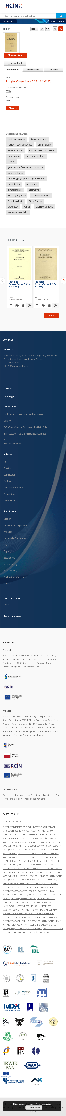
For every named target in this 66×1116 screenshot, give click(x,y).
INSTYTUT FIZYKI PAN (53, 928)
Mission (7, 518)
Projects (8, 531)
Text (8, 100)
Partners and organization (16, 525)
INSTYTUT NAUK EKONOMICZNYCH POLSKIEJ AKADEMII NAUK (30, 917)
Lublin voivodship (44, 206)
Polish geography (17, 195)
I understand (34, 1107)
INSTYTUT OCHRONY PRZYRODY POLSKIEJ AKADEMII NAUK (29, 887)
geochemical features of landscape (25, 167)
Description (9, 494)
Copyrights (9, 551)
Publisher (8, 481)
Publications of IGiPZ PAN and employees (24, 414)
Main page (8, 396)
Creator (7, 468)
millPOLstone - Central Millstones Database (25, 433)
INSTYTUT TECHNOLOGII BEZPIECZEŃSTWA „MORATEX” (29, 932)
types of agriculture (35, 156)
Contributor (9, 474)
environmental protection (42, 150)
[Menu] (62, 2)
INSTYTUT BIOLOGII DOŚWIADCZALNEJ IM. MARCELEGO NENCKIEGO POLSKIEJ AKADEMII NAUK (33, 842)
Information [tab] (33, 69)
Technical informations (15, 538)
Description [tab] (13, 69)
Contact (7, 583)
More (51, 315)
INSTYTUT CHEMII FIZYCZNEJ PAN (33, 857)
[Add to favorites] (10, 305)
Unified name (10, 500)
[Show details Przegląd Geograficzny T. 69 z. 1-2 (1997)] (29, 305)
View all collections (13, 443)
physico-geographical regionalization (26, 178)
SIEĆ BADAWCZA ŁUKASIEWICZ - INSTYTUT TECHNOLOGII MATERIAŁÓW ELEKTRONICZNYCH (27, 906)
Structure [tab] (53, 69)
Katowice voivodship (18, 212)
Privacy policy (10, 570)
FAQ (6, 544)
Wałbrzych (13, 206)
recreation (31, 184)
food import (14, 156)
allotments (34, 189)
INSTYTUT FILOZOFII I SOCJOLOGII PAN (36, 864)
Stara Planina (35, 201)
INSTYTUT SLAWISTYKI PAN (15, 894)
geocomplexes (15, 172)
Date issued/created (13, 487)
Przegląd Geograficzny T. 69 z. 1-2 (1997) (20, 284)
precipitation (14, 184)
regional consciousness (20, 144)
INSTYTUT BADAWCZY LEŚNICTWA (37, 838)
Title (6, 461)
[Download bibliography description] (17, 305)
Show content (15, 55)
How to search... (8, 21)
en (61, 29)
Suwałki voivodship (41, 195)
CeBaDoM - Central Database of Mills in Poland (27, 427)
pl (55, 29)
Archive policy (10, 564)
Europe (11, 161)
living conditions (39, 139)
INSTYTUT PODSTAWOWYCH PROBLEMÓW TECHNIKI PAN (28, 891)
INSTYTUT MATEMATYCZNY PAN (17, 827)
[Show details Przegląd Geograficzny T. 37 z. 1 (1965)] (55, 305)
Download (14, 63)
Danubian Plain (15, 201)
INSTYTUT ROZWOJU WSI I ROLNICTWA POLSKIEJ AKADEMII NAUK (32, 921)
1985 (8, 90)
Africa (27, 206)
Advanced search (57, 21)
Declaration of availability (16, 577)
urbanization (44, 144)
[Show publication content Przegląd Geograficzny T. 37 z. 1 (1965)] (49, 305)
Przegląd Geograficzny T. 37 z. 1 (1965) (46, 284)
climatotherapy (15, 189)
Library (7, 420)
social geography (16, 139)
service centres (15, 150)
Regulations (9, 557)
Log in (7, 604)
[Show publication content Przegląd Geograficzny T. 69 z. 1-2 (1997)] (23, 305)
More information (43, 1104)
